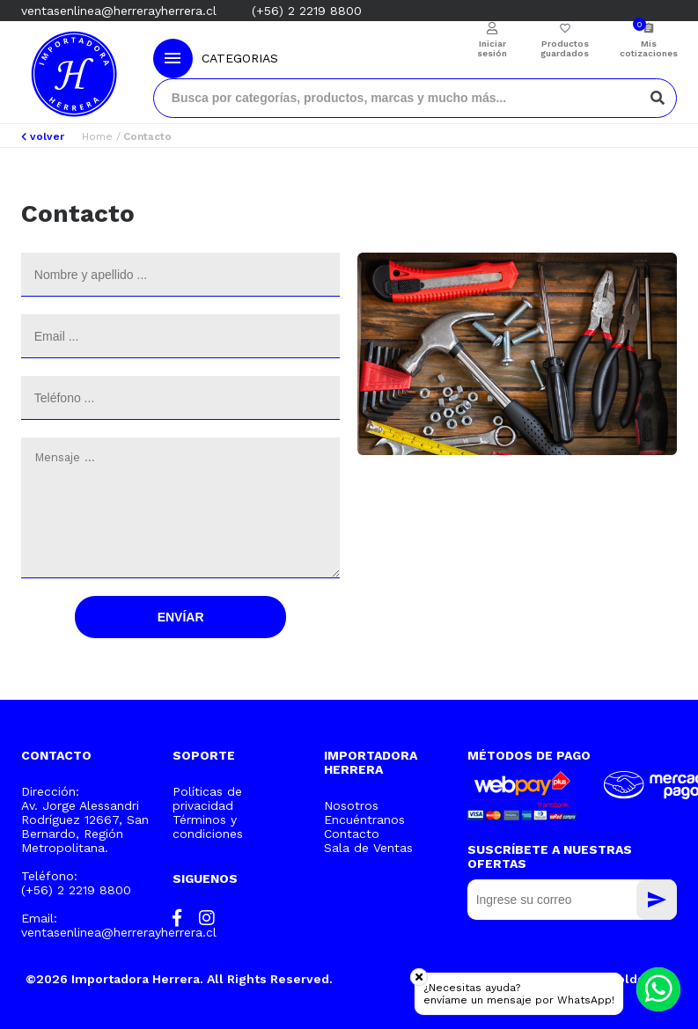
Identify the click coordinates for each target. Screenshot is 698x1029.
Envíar (181, 617)
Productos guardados (564, 48)
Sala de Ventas (368, 848)
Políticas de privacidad (207, 798)
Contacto (351, 834)
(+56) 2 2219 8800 (307, 11)
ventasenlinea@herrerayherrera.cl (119, 11)
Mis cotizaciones (648, 48)
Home (97, 136)
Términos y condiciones (208, 826)
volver (42, 136)
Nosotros (351, 805)
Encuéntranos (364, 819)
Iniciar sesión (492, 48)
